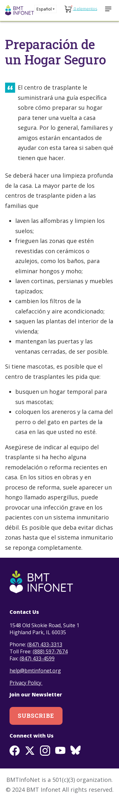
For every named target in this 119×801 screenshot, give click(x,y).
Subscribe (36, 715)
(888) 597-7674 (50, 651)
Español (44, 9)
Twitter (30, 751)
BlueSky (75, 751)
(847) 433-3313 (44, 644)
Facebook (15, 751)
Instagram (45, 751)
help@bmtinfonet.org (35, 670)
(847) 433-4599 (37, 658)
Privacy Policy (26, 682)
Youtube (60, 751)
